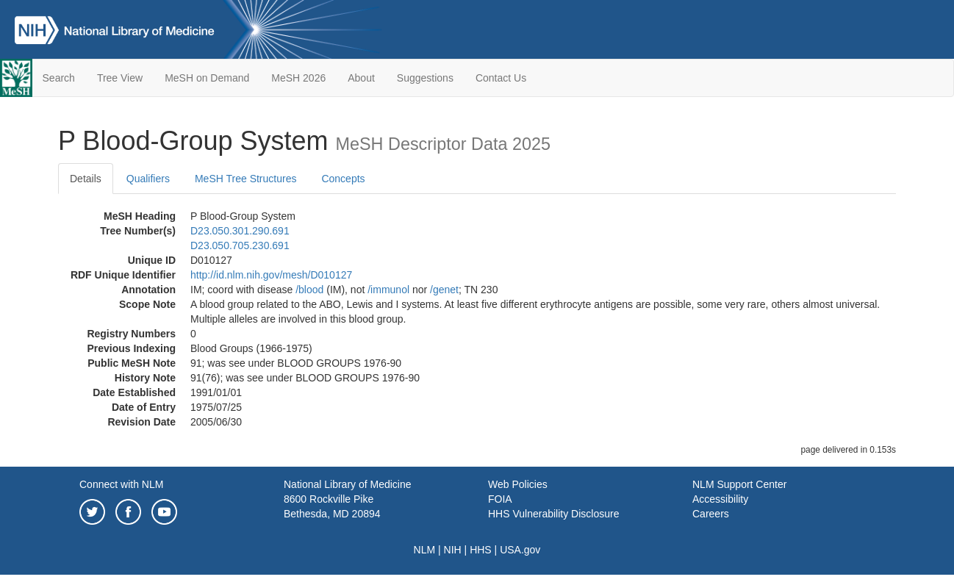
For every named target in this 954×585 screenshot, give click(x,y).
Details (85, 178)
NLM (425, 550)
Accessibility (720, 499)
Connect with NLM (121, 484)
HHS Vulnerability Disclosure (553, 514)
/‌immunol (388, 289)
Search (59, 78)
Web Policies (518, 484)
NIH (453, 550)
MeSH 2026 (298, 78)
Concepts (343, 178)
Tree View (120, 78)
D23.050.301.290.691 (240, 231)
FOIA (500, 499)
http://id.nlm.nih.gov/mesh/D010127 (271, 275)
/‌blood (309, 289)
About (361, 78)
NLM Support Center (739, 484)
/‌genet (444, 289)
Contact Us (501, 78)
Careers (710, 514)
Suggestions (425, 78)
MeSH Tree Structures (246, 178)
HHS (481, 550)
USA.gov (520, 550)
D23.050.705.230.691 (240, 245)
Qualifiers (148, 178)
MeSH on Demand (207, 78)
